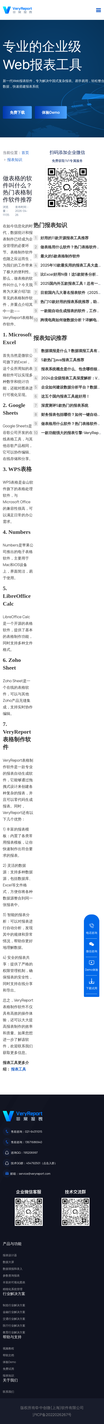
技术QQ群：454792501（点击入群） (34, 1163)
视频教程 (8, 1348)
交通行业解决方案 (14, 1319)
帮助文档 (8, 1355)
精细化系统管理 (12, 1289)
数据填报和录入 (12, 1269)
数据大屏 (8, 1262)
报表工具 (18, 1069)
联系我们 (8, 1392)
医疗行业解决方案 (14, 1326)
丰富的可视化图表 (14, 1282)
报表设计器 (10, 1255)
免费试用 (8, 1369)
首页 (25, 152)
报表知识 (14, 159)
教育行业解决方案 (14, 1332)
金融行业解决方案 (14, 1312)
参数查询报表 (11, 1276)
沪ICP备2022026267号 (52, 1414)
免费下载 (17, 112)
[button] (98, 10)
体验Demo (51, 112)
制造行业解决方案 (14, 1305)
